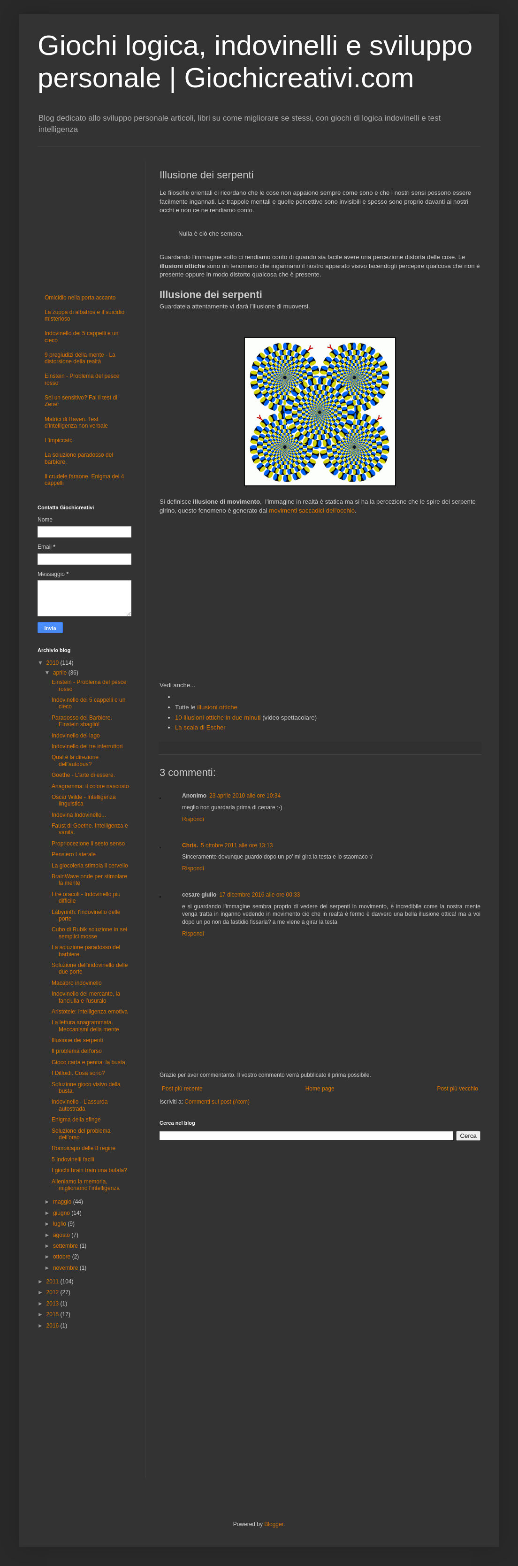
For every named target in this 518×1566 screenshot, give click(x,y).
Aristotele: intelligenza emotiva (90, 1011)
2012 (53, 1292)
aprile (61, 672)
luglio (60, 1224)
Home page (320, 1088)
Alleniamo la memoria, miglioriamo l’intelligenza (86, 1184)
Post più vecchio (457, 1088)
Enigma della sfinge (76, 1119)
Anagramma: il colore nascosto (90, 786)
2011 (53, 1281)
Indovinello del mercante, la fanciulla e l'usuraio (86, 997)
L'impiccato (59, 440)
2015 (53, 1314)
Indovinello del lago (76, 735)
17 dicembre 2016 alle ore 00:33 (259, 894)
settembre (66, 1246)
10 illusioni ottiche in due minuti (218, 717)
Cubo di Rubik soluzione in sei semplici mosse (89, 932)
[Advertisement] (320, 598)
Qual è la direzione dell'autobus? (75, 760)
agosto (62, 1235)
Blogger (273, 1524)
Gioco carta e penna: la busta (88, 1062)
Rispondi (193, 819)
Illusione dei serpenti (77, 1040)
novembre (66, 1268)
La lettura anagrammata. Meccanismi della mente (85, 1025)
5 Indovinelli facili (73, 1159)
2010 (53, 663)
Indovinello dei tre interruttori (87, 746)
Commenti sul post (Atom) (217, 1101)
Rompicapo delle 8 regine (83, 1148)
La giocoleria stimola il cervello (90, 865)
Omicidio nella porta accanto (80, 297)
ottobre (62, 1256)
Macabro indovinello (77, 983)
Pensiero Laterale (74, 854)
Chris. (190, 845)
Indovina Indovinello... (79, 815)
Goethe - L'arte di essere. (83, 775)
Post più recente (182, 1088)
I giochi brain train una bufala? (89, 1170)
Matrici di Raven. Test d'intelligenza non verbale (76, 422)
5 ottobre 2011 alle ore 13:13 (237, 845)
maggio (63, 1201)
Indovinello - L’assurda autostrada (79, 1105)
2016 (53, 1325)
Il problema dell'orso (77, 1051)
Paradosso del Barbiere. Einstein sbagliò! (82, 721)
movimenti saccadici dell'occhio (312, 510)
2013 (53, 1303)
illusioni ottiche (217, 707)
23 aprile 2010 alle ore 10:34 (245, 795)
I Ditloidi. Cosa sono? (78, 1073)
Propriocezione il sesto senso (88, 843)
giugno (62, 1213)
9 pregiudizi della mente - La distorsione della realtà (80, 358)
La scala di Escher (200, 727)
